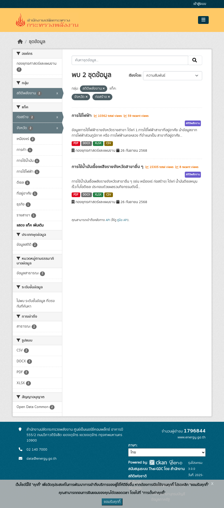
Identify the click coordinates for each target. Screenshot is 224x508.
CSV (108, 143)
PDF (75, 143)
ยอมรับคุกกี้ (112, 501)
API (108, 220)
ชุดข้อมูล (37, 41)
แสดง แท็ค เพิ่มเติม (30, 225)
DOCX (86, 143)
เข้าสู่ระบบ (199, 4)
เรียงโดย (135, 75)
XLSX (98, 143)
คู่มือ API (122, 220)
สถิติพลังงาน (193, 123)
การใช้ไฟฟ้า (82, 115)
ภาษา (132, 445)
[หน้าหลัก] (20, 41)
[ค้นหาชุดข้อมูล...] (130, 60)
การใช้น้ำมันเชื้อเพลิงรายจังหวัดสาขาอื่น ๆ (108, 166)
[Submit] (195, 60)
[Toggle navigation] (203, 20)
